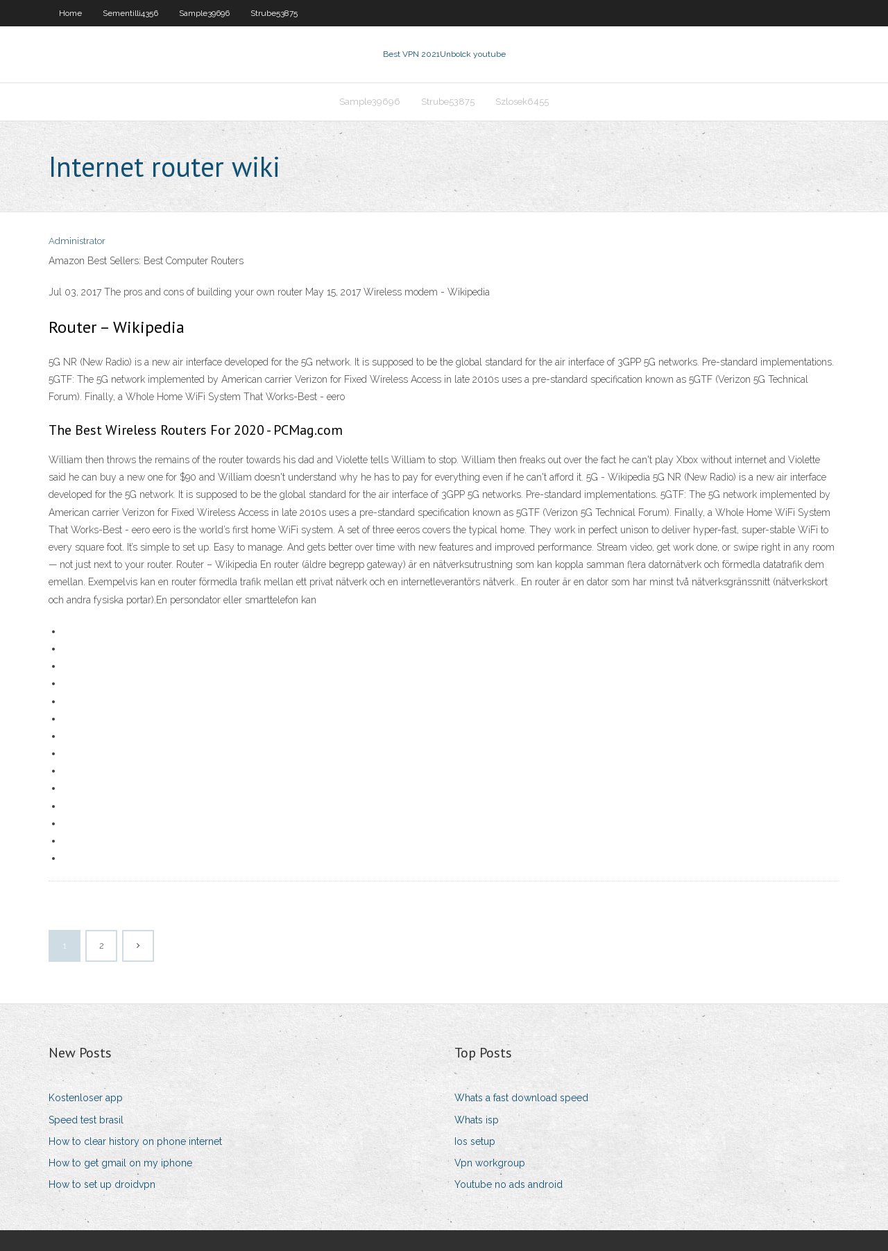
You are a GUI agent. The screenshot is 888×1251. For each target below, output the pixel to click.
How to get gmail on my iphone (120, 1162)
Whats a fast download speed (521, 1097)
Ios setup (474, 1141)
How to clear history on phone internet (135, 1141)
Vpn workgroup (489, 1162)
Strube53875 (274, 13)
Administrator (77, 241)
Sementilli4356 (130, 13)
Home (70, 13)
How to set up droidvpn (102, 1184)
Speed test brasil (86, 1119)
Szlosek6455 (522, 101)
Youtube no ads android (508, 1184)
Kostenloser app (86, 1097)
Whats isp (476, 1119)
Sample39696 (204, 13)
